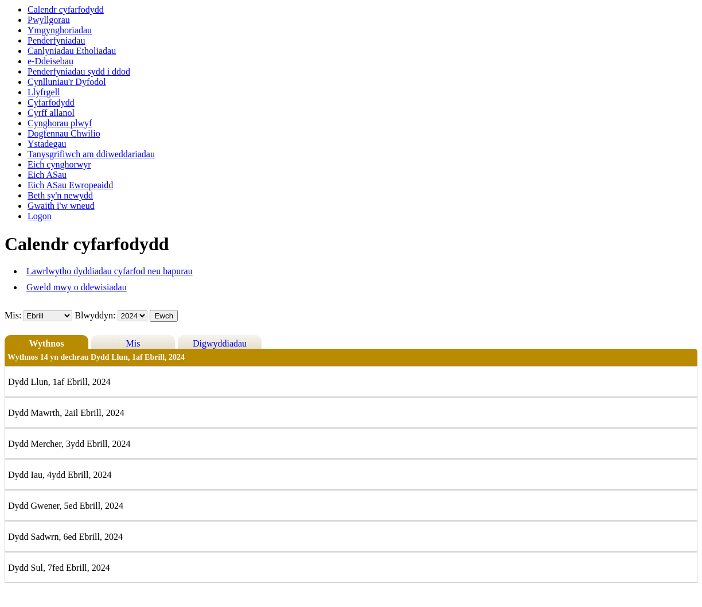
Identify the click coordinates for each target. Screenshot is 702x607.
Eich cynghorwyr (59, 164)
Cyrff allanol (51, 113)
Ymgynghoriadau (60, 30)
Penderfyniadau (56, 40)
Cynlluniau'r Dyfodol (67, 82)
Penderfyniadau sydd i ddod (79, 71)
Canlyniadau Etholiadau (72, 51)
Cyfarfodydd (51, 102)
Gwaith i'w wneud (61, 206)
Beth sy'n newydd (60, 195)
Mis (133, 343)
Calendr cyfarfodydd (66, 9)
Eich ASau (47, 175)
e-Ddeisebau (50, 61)
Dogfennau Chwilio (64, 133)
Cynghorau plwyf (60, 123)
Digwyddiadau (220, 343)
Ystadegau (47, 144)
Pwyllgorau (49, 20)
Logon (40, 216)
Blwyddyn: (96, 315)
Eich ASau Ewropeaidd (70, 185)
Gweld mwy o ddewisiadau (76, 287)
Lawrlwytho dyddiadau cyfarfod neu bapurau (109, 271)
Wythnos (46, 343)
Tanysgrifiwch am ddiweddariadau (91, 154)
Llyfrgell (44, 92)
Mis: (13, 315)
